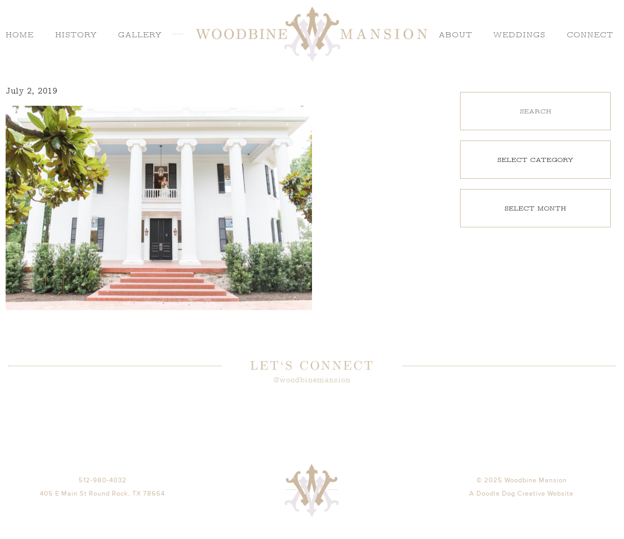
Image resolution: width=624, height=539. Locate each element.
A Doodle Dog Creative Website (521, 506)
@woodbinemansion (312, 380)
